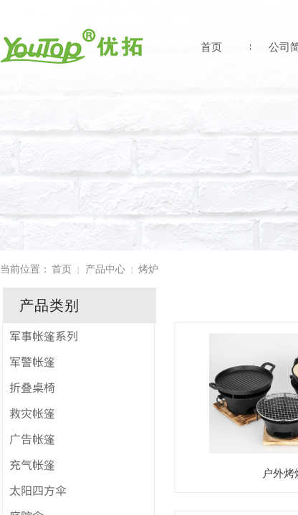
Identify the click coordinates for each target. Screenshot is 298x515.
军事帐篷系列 (43, 335)
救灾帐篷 (32, 412)
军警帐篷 (32, 361)
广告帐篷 (32, 438)
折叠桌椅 (32, 387)
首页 (211, 47)
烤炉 (148, 269)
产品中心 (105, 269)
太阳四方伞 (38, 490)
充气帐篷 (32, 464)
